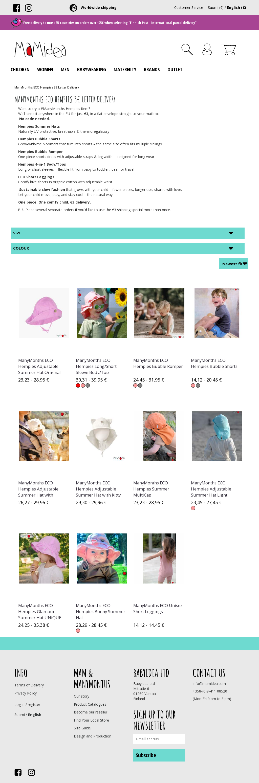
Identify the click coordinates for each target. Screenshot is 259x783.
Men (65, 69)
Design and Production (92, 736)
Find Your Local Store (91, 720)
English (34, 714)
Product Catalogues (90, 704)
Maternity (125, 69)
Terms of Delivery (29, 685)
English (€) (236, 7)
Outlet (174, 69)
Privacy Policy (25, 693)
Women (45, 69)
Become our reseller (90, 712)
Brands (152, 69)
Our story (81, 696)
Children (20, 69)
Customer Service (188, 7)
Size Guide (82, 728)
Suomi (19, 714)
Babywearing (91, 69)
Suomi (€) (216, 7)
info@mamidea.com (209, 683)
